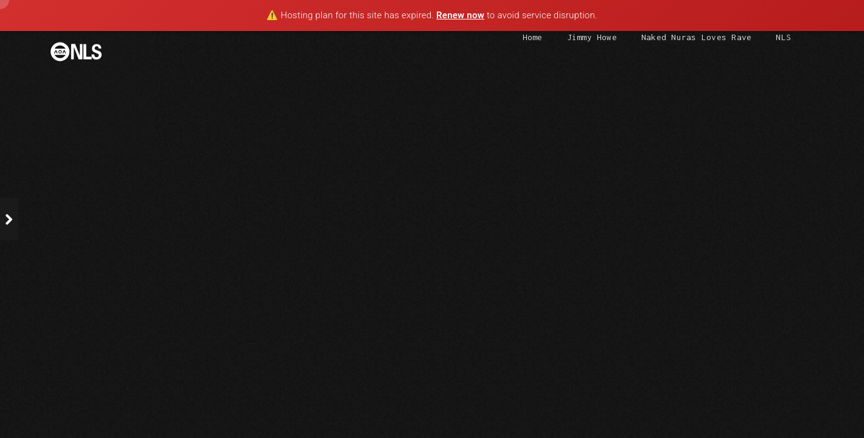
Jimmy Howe (592, 37)
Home (533, 37)
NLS (783, 37)
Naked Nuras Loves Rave (696, 37)
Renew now (460, 15)
